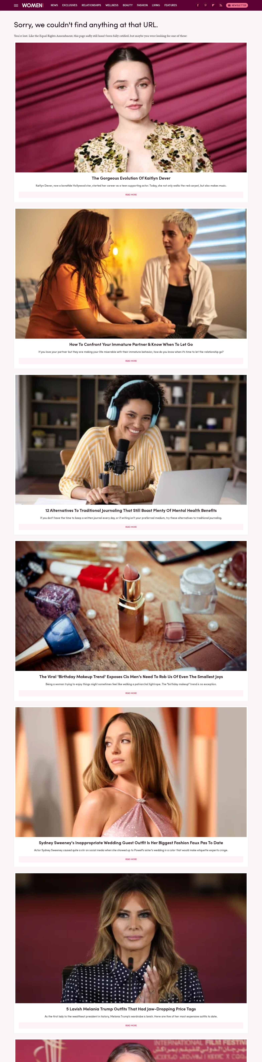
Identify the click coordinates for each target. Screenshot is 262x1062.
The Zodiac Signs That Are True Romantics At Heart (131, 851)
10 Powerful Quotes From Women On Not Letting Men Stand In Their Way (52, 948)
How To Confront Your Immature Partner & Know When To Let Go (131, 92)
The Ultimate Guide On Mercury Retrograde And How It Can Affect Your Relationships (210, 948)
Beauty (128, 5)
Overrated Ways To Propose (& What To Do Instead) (131, 282)
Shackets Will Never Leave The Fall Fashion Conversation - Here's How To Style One (210, 380)
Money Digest (155, 1034)
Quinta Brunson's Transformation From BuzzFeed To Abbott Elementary (131, 475)
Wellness (111, 5)
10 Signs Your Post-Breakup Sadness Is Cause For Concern (131, 377)
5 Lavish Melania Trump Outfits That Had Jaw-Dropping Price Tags (210, 187)
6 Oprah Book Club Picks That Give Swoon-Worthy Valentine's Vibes (51, 763)
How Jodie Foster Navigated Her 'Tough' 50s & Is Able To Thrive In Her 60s (52, 285)
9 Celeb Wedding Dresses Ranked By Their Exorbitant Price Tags (210, 282)
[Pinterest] (205, 5)
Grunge (118, 1034)
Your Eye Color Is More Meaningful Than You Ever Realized (51, 573)
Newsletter (237, 5)
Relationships (91, 5)
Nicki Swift (174, 1034)
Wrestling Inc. (204, 1034)
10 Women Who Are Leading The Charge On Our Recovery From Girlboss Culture (210, 671)
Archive (125, 1012)
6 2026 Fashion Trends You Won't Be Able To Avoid (52, 851)
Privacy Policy (144, 1012)
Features (170, 5)
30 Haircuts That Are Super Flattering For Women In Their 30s (131, 763)
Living (156, 5)
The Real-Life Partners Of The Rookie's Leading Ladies (210, 763)
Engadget (55, 1034)
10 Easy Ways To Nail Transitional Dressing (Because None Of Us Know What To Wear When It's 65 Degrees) (210, 478)
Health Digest (135, 1034)
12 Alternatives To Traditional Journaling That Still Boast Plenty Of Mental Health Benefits (210, 95)
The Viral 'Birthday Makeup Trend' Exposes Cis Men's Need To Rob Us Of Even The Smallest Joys (51, 190)
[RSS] (220, 5)
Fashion (142, 5)
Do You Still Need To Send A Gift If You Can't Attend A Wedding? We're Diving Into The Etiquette (131, 576)
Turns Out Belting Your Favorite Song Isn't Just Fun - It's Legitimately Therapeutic (131, 948)
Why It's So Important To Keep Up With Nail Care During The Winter (131, 668)
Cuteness (94, 1034)
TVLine (81, 1034)
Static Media (111, 1018)
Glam (107, 1034)
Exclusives (69, 5)
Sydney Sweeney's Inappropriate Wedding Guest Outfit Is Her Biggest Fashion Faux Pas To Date (131, 190)
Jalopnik (69, 1034)
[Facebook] (197, 5)
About (112, 1012)
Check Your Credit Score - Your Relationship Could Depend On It (51, 472)
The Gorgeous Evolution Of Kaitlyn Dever (52, 92)
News (54, 5)
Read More (51, 126)
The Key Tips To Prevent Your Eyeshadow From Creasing (210, 573)
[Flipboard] (213, 5)
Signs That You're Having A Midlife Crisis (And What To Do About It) (210, 851)
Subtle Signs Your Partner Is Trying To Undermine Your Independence (52, 377)
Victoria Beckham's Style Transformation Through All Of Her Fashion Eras (51, 671)
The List (188, 1034)
